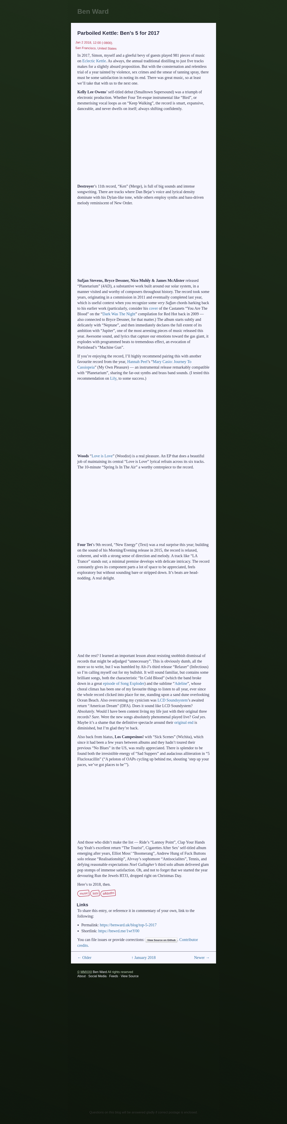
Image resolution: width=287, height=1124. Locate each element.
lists (95, 893)
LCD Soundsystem (172, 700)
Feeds (113, 976)
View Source (130, 976)
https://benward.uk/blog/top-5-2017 (128, 925)
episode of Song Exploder (123, 683)
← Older (84, 957)
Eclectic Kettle (94, 61)
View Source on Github (161, 940)
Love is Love (102, 456)
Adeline (181, 683)
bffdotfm (109, 893)
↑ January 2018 (143, 957)
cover (153, 308)
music (84, 893)
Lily (113, 378)
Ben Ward (93, 11)
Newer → (202, 957)
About (81, 976)
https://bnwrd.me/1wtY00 (118, 931)
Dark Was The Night (118, 314)
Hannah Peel (137, 361)
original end (184, 722)
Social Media (97, 976)
